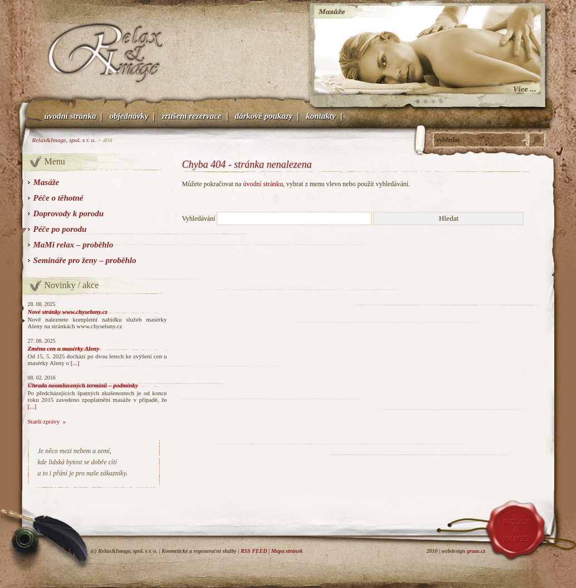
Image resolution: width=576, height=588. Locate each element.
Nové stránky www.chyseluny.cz (68, 311)
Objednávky (128, 115)
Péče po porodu (60, 229)
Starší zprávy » (47, 421)
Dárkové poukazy (264, 115)
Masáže (46, 182)
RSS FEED (254, 551)
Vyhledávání (199, 218)
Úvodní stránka (70, 115)
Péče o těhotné (58, 197)
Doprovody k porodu (68, 213)
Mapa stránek (287, 551)
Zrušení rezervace (191, 115)
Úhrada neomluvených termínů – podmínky (83, 385)
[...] (75, 362)
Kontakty (320, 115)
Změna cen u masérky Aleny (64, 348)
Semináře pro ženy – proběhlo (84, 260)
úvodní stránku (263, 184)
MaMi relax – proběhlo (73, 244)
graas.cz (476, 551)
